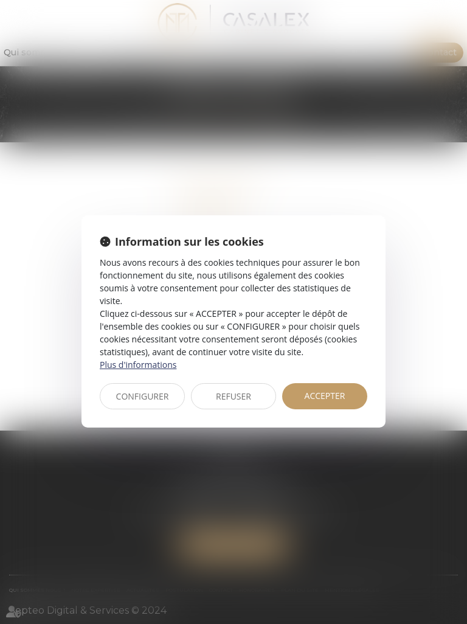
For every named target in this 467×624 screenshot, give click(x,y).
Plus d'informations (138, 364)
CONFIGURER (142, 396)
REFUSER (233, 396)
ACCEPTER (325, 395)
